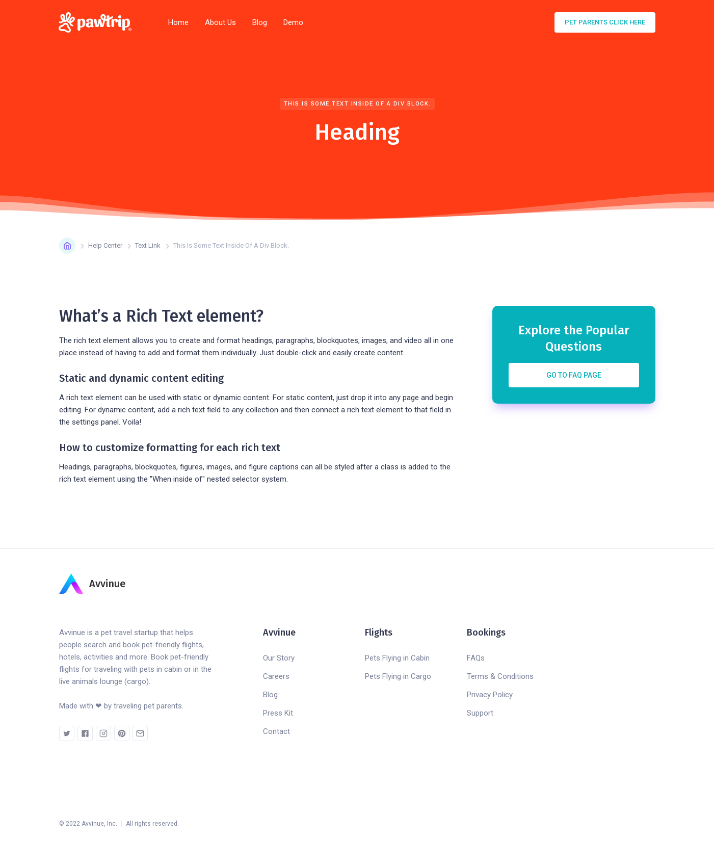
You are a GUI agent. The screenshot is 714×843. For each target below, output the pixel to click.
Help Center (105, 245)
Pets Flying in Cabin (397, 658)
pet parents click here (605, 22)
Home (178, 22)
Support (480, 713)
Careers (276, 676)
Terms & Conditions (500, 676)
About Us (220, 22)
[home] (98, 22)
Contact (276, 731)
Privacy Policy (490, 694)
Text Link (148, 245)
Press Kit (278, 713)
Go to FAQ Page (573, 375)
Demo (293, 22)
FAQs (476, 658)
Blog (259, 22)
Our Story (279, 658)
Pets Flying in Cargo (398, 676)
